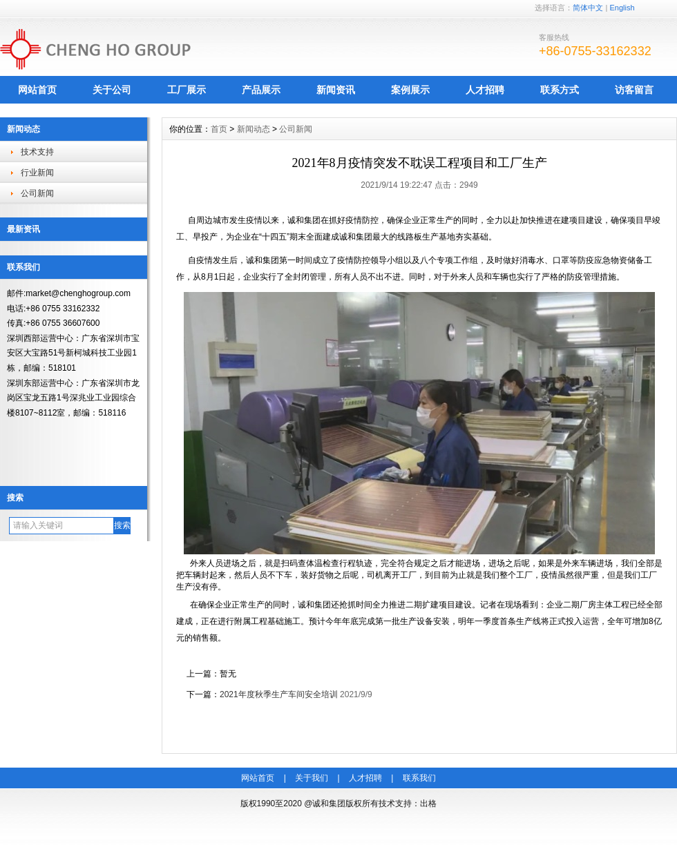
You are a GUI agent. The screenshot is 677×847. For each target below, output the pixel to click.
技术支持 (37, 152)
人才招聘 (485, 89)
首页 (219, 129)
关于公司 (112, 89)
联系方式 (559, 89)
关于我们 (311, 778)
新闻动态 (253, 129)
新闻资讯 (335, 89)
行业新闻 (37, 172)
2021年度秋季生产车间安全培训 (279, 694)
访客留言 (634, 89)
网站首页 (37, 89)
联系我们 (419, 778)
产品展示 (261, 89)
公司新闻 (37, 193)
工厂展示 (186, 89)
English (621, 7)
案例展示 (410, 89)
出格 (428, 803)
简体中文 (588, 7)
